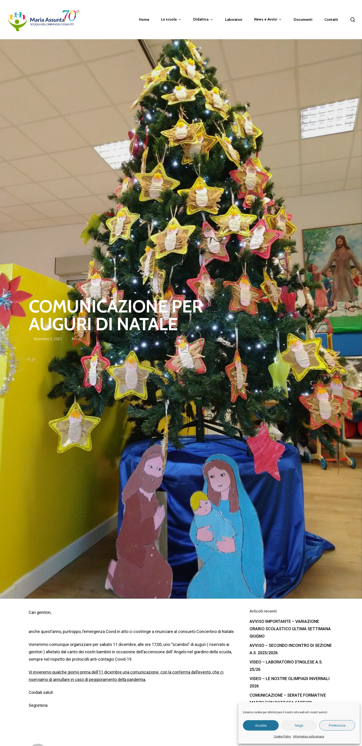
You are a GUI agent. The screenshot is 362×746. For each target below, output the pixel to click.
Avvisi (76, 339)
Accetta (261, 725)
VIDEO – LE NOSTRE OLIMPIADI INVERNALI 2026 (290, 682)
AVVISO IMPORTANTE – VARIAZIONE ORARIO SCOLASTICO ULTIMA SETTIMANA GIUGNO (290, 629)
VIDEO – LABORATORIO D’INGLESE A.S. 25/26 (286, 666)
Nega (299, 725)
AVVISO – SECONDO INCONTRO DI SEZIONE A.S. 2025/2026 (291, 649)
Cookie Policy (282, 736)
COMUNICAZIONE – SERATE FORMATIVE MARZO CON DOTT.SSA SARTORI (288, 699)
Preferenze (337, 725)
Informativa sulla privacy (308, 736)
